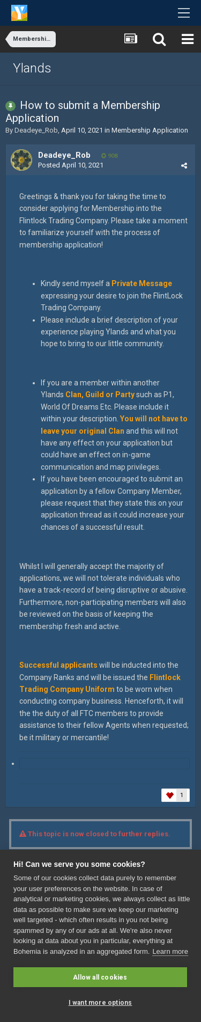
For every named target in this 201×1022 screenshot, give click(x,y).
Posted (70, 165)
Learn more (170, 951)
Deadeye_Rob (36, 130)
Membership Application (149, 130)
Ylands (32, 68)
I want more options (100, 1002)
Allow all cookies (100, 977)
